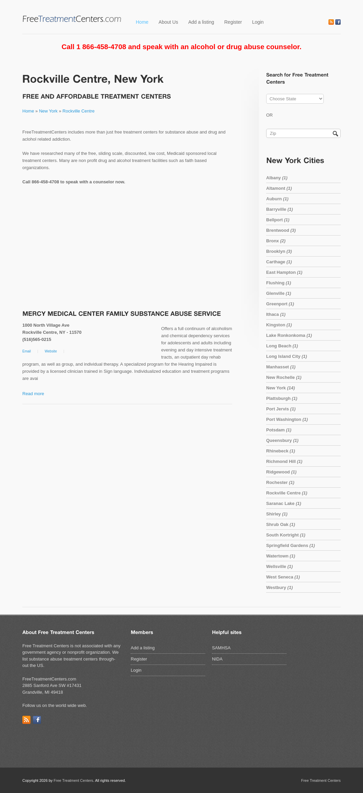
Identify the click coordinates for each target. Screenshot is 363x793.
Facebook (338, 22)
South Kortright (285, 534)
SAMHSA (221, 647)
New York (48, 111)
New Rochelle (283, 377)
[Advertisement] (127, 248)
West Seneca (283, 577)
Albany (276, 177)
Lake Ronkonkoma (289, 335)
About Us (168, 22)
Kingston (279, 324)
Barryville (279, 209)
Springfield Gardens (290, 545)
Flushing (278, 282)
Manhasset (281, 366)
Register (233, 22)
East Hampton (284, 272)
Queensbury (282, 440)
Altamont (279, 188)
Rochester (280, 482)
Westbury (279, 587)
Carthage (279, 261)
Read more (33, 393)
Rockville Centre (79, 111)
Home (142, 22)
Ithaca (275, 314)
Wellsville (279, 566)
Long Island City (286, 356)
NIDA (217, 659)
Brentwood (281, 230)
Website (51, 351)
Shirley (276, 513)
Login (257, 22)
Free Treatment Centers (73, 780)
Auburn (277, 198)
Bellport (278, 219)
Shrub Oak (280, 524)
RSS (331, 22)
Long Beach (282, 345)
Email (26, 351)
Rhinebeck (280, 450)
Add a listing (201, 22)
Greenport (280, 303)
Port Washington (287, 419)
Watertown (280, 555)
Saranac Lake (283, 503)
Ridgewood (281, 471)
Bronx (275, 240)
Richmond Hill (284, 461)
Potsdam (278, 429)
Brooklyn (279, 251)
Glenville (278, 293)
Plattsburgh (281, 398)
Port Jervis (281, 408)
